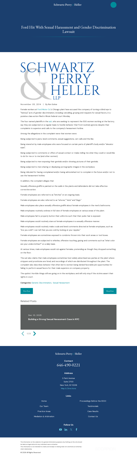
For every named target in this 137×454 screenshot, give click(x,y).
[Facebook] (76, 429)
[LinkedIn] (66, 429)
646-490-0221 (68, 365)
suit (50, 121)
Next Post (110, 291)
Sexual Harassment (61, 283)
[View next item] (34, 333)
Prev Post (26, 291)
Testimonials (93, 406)
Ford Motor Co (43, 109)
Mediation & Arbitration (44, 416)
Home (44, 401)
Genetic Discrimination (41, 283)
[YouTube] (60, 429)
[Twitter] (71, 429)
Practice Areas (44, 411)
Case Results (92, 411)
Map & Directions (68, 388)
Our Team (44, 406)
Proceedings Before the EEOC (93, 401)
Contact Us (93, 416)
